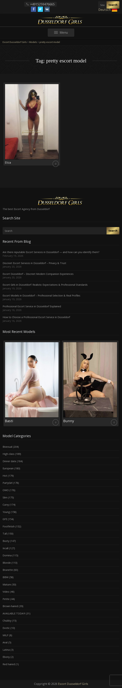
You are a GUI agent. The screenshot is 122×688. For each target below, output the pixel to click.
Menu (64, 33)
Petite (6, 599)
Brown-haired (10, 606)
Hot (5, 475)
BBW (5, 577)
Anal (5, 642)
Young (6, 512)
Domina (7, 555)
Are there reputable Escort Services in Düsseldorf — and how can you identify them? (51, 252)
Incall (5, 548)
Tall (5, 533)
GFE (5, 519)
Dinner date (9, 461)
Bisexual (7, 446)
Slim (5, 497)
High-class (8, 454)
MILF (5, 635)
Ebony (6, 657)
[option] (31, 383)
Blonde (7, 562)
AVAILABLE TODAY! (14, 613)
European (8, 468)
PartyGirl (7, 482)
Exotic (6, 628)
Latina (6, 649)
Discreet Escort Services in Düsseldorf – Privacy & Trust (34, 263)
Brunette (8, 570)
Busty (6, 541)
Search (112, 4)
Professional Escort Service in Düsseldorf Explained (32, 306)
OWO (6, 490)
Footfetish (9, 526)
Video (6, 591)
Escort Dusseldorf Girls (73, 684)
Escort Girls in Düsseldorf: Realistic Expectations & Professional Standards (45, 284)
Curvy (6, 504)
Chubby (7, 620)
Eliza (8, 162)
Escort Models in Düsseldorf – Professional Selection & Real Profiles (41, 295)
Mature (7, 584)
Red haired (9, 664)
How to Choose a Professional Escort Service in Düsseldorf (36, 317)
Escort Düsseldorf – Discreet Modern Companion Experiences (38, 274)
